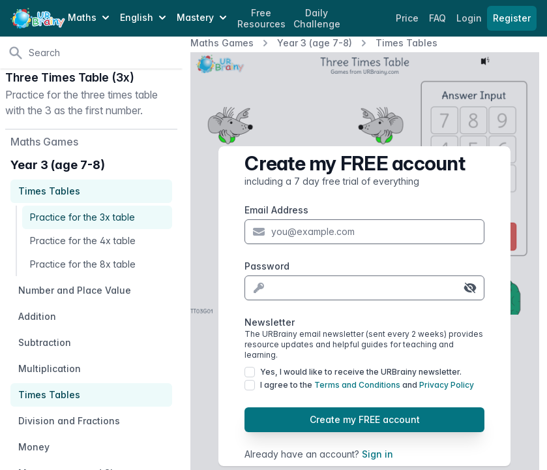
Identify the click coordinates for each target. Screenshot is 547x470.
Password (266, 266)
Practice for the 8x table (83, 264)
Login (470, 18)
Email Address (276, 209)
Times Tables (406, 42)
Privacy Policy (446, 385)
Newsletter (364, 338)
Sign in (377, 454)
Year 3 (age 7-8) (314, 42)
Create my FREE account (365, 419)
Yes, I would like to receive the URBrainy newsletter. (361, 372)
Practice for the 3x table (82, 217)
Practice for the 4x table (83, 240)
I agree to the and (367, 385)
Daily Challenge (316, 18)
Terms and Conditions (357, 385)
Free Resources (261, 18)
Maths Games (222, 42)
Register (512, 18)
